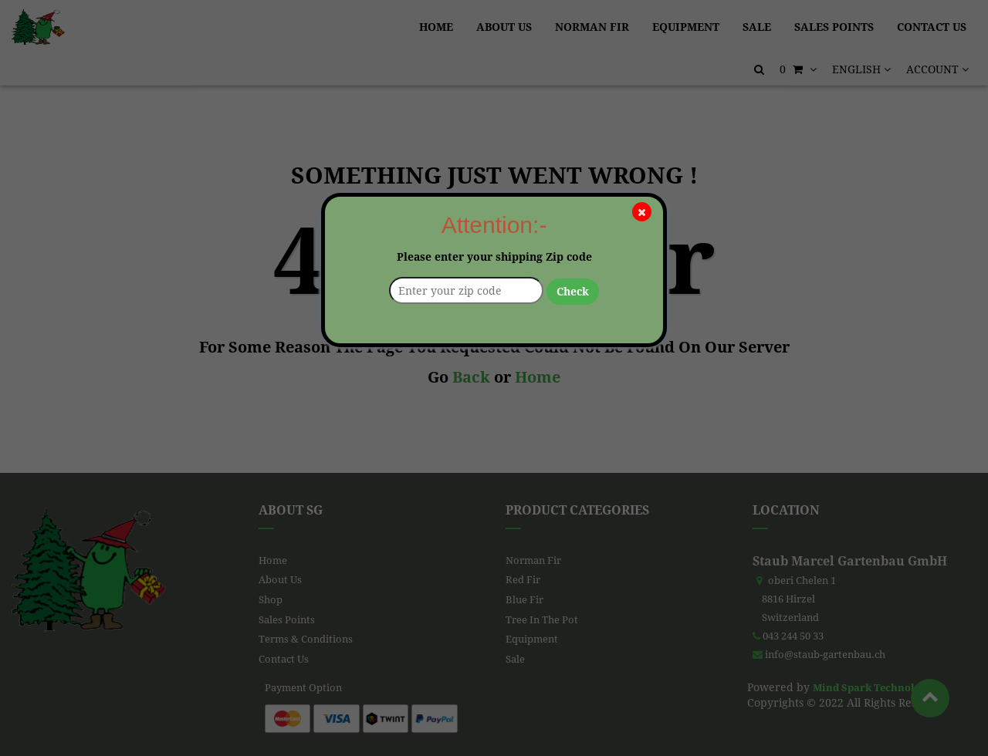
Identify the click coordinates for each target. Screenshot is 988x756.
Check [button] (573, 291)
